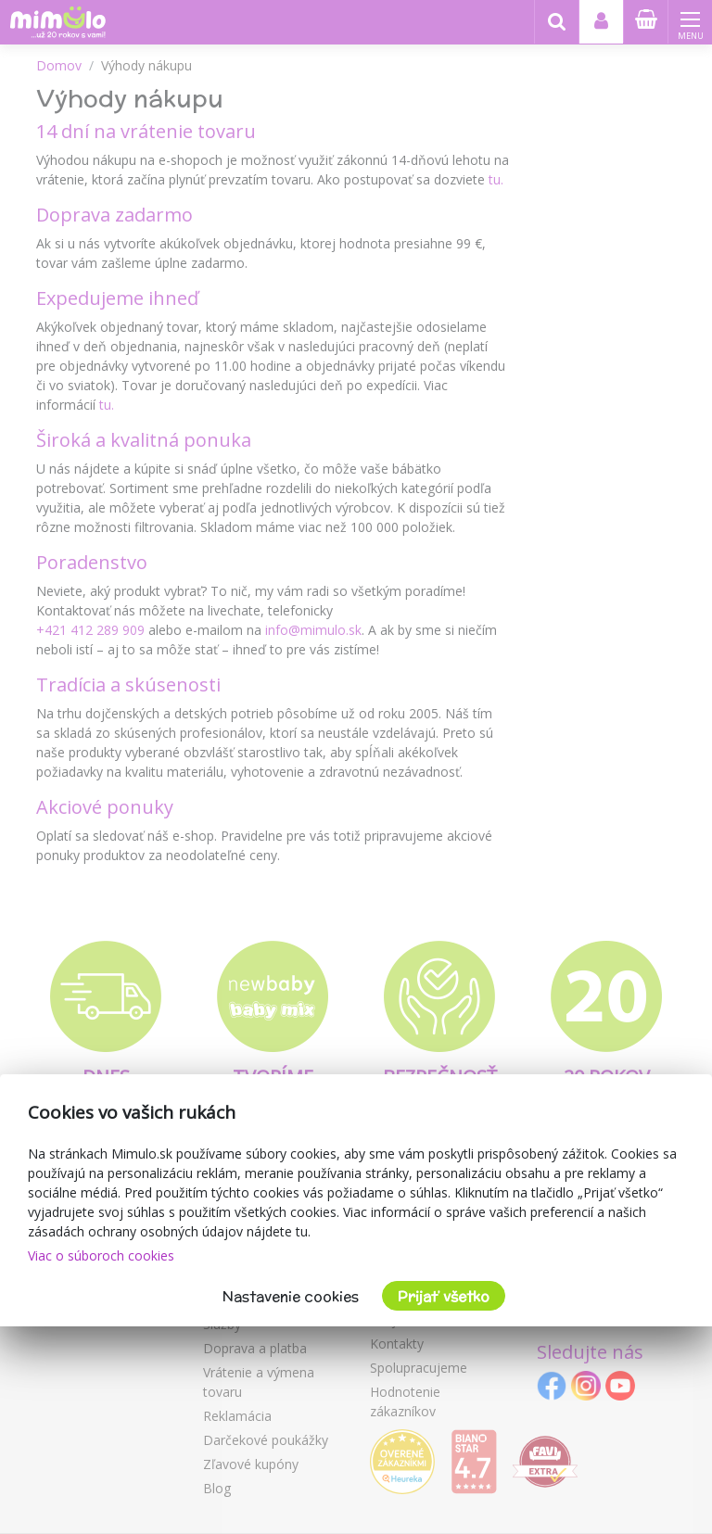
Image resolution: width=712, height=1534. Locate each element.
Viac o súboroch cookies (101, 1255)
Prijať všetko (444, 1296)
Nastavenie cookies (290, 1296)
